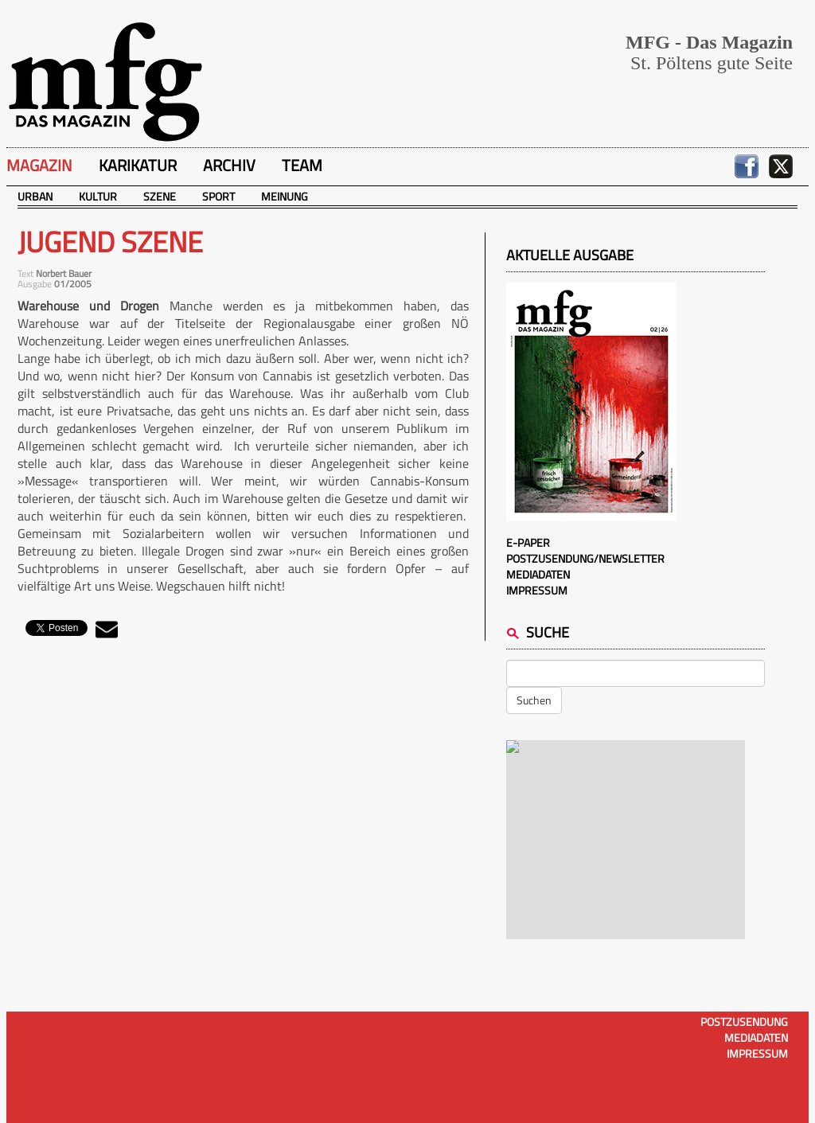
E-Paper (528, 542)
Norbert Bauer (64, 273)
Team (302, 165)
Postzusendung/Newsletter (585, 558)
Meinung (284, 196)
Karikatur (138, 165)
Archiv (229, 165)
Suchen (534, 700)
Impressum (536, 590)
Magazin (39, 165)
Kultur (98, 196)
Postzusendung (744, 1021)
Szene (159, 196)
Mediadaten (538, 574)
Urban (35, 196)
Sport (218, 196)
